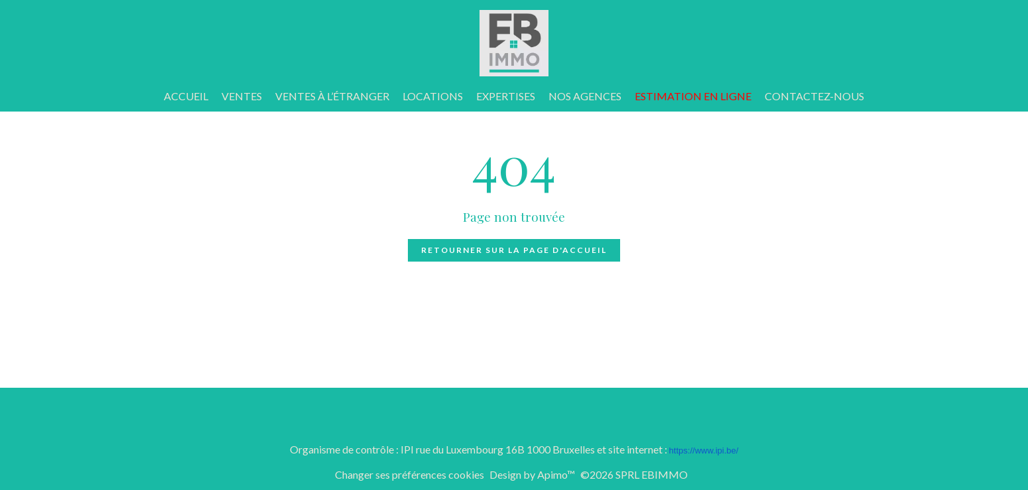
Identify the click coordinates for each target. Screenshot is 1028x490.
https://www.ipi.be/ (704, 450)
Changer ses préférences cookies (409, 474)
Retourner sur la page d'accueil (514, 250)
